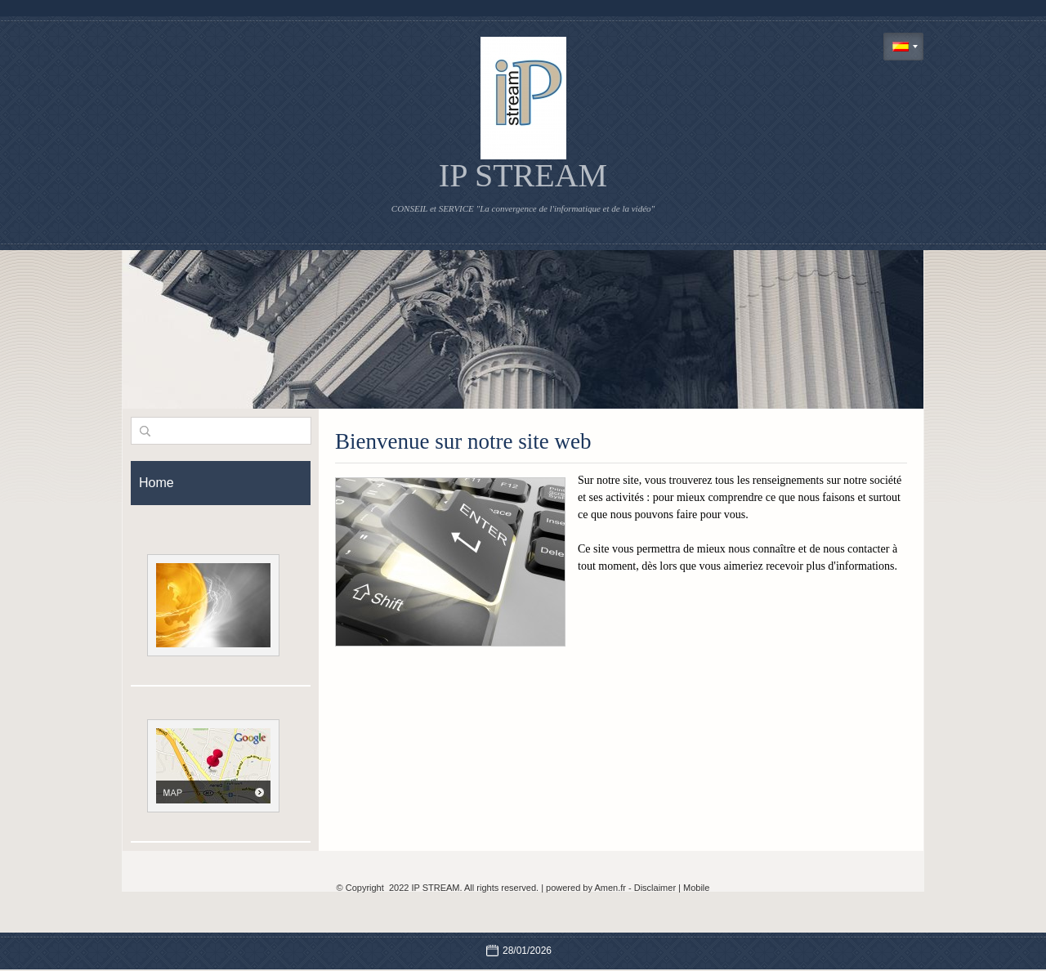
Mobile (696, 888)
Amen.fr (610, 888)
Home (156, 483)
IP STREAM (523, 175)
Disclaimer (655, 888)
